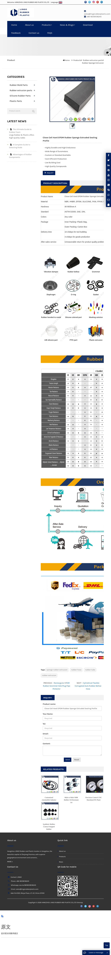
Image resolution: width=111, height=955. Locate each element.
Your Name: (48, 714)
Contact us (34, 33)
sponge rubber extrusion (57, 670)
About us (29, 25)
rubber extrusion (49, 675)
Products (47, 25)
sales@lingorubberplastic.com (97, 14)
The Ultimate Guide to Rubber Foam (20, 130)
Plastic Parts (16, 101)
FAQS (49, 33)
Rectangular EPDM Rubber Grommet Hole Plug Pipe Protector (56, 686)
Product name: (49, 704)
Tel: (44, 724)
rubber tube (90, 670)
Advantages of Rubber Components (20, 155)
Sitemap (80, 902)
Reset (76, 760)
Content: (46, 743)
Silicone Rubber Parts (20, 95)
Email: (45, 734)
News (60, 862)
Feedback (16, 33)
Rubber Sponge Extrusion (93, 63)
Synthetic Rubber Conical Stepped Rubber (49, 826)
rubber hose (76, 670)
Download (88, 25)
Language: (56, 2)
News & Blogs (67, 25)
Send (67, 760)
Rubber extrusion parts (93, 60)
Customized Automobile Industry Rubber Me (49, 799)
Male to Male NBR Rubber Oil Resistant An (71, 799)
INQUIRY (49, 173)
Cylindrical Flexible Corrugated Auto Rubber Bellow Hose (88, 686)
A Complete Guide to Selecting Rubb (19, 146)
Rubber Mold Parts (19, 85)
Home (14, 25)
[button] (51, 25)
